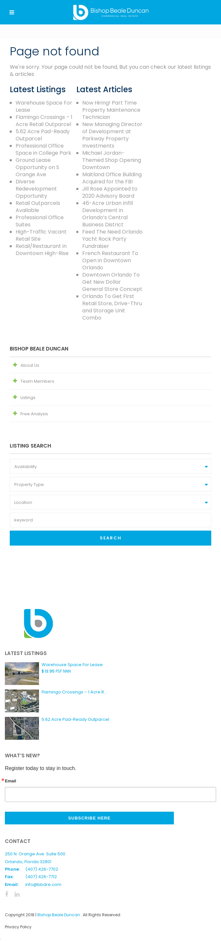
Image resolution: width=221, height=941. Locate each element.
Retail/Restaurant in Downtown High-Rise (42, 249)
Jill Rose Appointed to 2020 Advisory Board (109, 192)
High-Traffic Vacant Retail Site (41, 235)
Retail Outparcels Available (38, 206)
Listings (27, 397)
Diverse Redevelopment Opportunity (36, 189)
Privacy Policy (18, 927)
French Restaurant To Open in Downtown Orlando (110, 260)
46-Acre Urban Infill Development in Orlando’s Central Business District (107, 213)
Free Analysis (34, 414)
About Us (29, 365)
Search (111, 538)
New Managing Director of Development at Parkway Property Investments (112, 135)
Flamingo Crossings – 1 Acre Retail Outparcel (44, 120)
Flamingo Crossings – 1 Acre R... (74, 692)
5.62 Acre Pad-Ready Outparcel (43, 135)
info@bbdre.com (43, 884)
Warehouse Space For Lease (44, 106)
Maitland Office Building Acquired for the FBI (112, 178)
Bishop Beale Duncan (59, 915)
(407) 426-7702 (41, 869)
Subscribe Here (89, 818)
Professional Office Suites (40, 221)
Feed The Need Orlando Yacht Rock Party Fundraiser (112, 239)
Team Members (37, 381)
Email (10, 781)
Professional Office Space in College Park (43, 149)
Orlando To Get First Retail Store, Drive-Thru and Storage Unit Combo (112, 306)
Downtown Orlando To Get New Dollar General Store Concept (112, 282)
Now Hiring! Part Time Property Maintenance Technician (111, 110)
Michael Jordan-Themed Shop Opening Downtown (111, 160)
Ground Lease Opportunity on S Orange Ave (37, 167)
